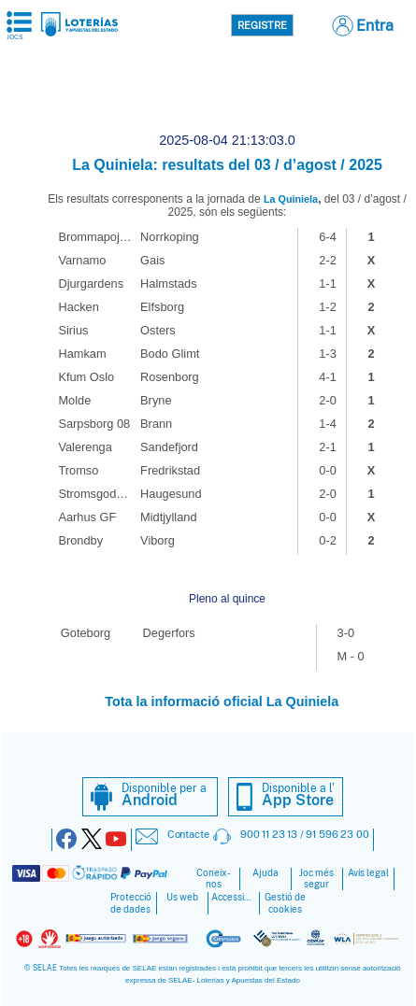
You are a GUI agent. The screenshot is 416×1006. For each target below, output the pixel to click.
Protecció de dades (130, 903)
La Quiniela (291, 199)
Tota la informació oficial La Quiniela (221, 701)
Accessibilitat (233, 897)
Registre (262, 25)
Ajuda (265, 873)
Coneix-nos (213, 879)
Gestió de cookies (285, 903)
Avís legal (368, 873)
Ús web (182, 897)
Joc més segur (316, 879)
